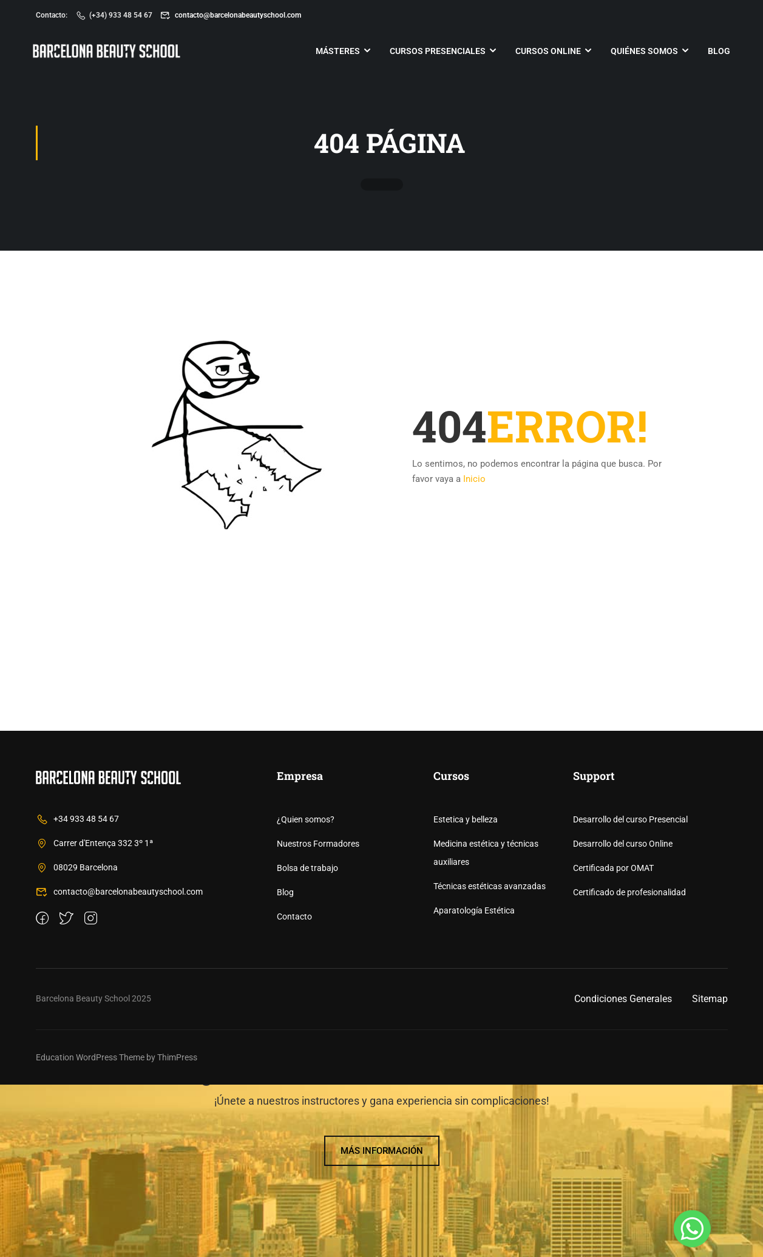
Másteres (335, 51)
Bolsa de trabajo (307, 1040)
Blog (716, 51)
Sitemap (710, 1171)
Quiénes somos (642, 51)
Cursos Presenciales (435, 51)
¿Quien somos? (305, 992)
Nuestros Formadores (318, 1016)
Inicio (474, 480)
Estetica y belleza (465, 992)
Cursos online (545, 51)
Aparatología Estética (474, 1083)
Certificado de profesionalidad (629, 1064)
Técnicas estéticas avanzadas (489, 1058)
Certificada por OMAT (613, 1040)
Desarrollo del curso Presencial (630, 992)
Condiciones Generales (623, 1171)
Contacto (294, 1089)
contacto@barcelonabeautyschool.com (230, 15)
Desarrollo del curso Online (623, 1016)
